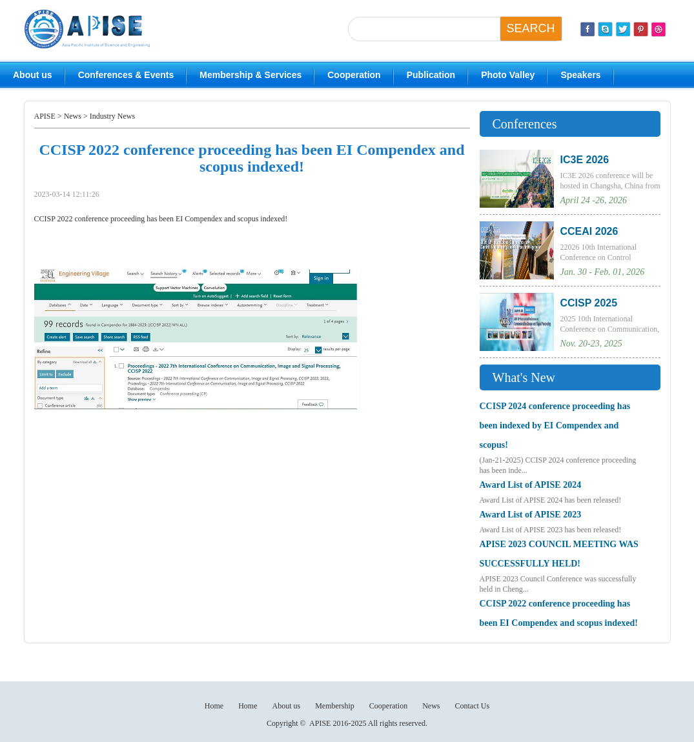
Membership (334, 705)
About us (32, 75)
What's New (524, 377)
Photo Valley (508, 75)
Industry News (112, 116)
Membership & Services (250, 75)
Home (214, 705)
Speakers (580, 75)
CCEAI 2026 (589, 231)
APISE (45, 116)
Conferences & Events (126, 75)
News (72, 116)
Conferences (525, 124)
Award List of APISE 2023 (531, 514)
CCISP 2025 (589, 302)
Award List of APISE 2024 (531, 485)
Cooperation (353, 75)
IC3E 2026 (584, 159)
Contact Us (471, 705)
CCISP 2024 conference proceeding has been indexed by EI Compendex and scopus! (555, 425)
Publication (431, 75)
